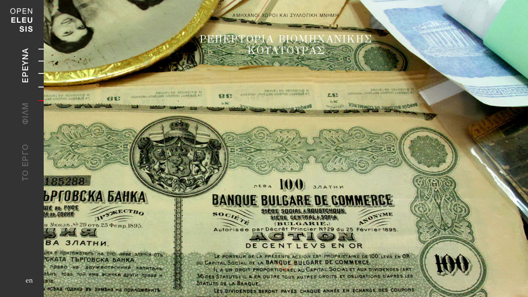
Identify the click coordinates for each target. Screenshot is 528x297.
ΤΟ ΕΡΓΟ (26, 162)
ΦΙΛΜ (26, 113)
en (29, 280)
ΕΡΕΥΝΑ (26, 65)
